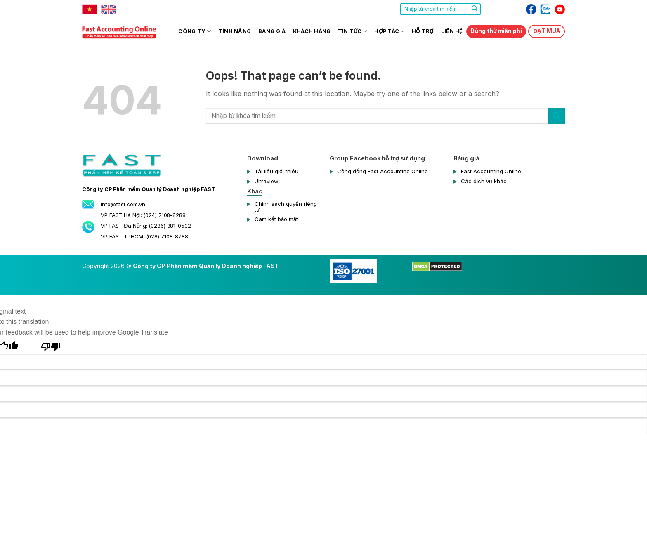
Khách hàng (312, 31)
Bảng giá (272, 31)
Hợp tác (389, 31)
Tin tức (352, 31)
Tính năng (234, 31)
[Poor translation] (51, 345)
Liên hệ (452, 31)
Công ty (194, 31)
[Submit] (474, 9)
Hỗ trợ (423, 31)
